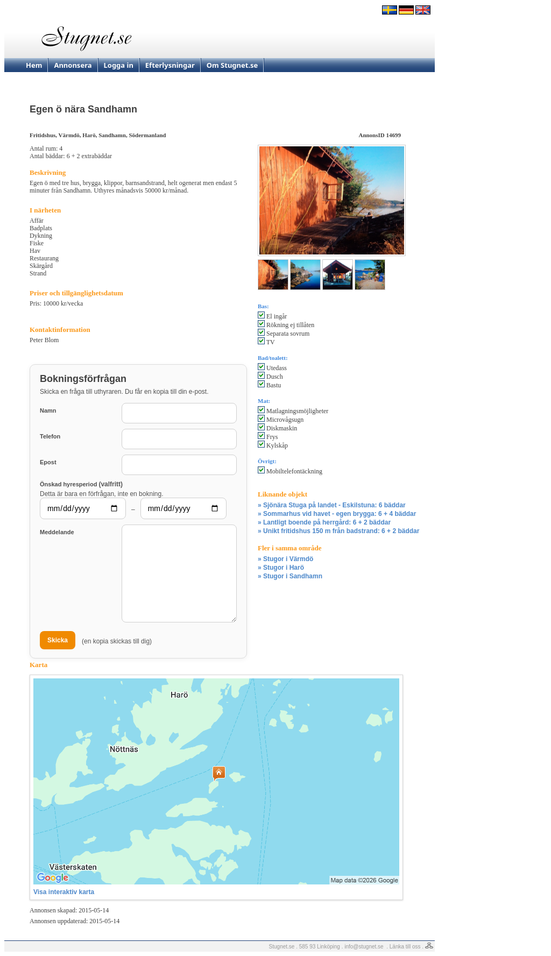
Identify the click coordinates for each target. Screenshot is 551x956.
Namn (48, 410)
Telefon (50, 436)
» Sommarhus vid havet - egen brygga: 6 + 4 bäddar (337, 514)
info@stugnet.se (363, 947)
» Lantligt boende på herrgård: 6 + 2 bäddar (324, 522)
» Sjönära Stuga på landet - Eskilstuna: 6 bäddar (332, 505)
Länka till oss (405, 947)
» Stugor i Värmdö (285, 559)
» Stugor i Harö (281, 567)
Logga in (118, 65)
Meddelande (57, 532)
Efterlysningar (170, 65)
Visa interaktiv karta (63, 892)
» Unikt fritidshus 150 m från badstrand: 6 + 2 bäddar (338, 531)
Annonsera (72, 65)
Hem (34, 65)
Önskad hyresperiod (81, 483)
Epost (48, 462)
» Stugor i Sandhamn (290, 576)
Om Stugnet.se (232, 65)
